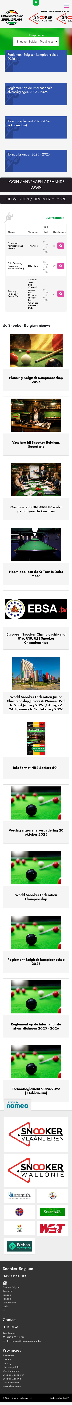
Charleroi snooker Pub (32, 282)
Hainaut (7, 1359)
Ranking (7, 1294)
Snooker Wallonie (12, 1378)
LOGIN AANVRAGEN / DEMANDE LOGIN (36, 184)
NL (4, 1310)
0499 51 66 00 (13, 1337)
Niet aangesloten (11, 1367)
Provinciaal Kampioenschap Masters (15, 246)
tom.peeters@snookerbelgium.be (22, 1341)
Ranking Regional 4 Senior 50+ (13, 294)
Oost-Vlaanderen (11, 1370)
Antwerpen (8, 1355)
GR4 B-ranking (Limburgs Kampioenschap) (16, 266)
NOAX (66, 1398)
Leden (6, 1306)
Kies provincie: (37, 35)
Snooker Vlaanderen (13, 1374)
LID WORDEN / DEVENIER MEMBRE (36, 199)
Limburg (7, 1363)
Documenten (9, 1302)
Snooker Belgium (11, 1287)
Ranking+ (8, 1298)
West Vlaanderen (12, 1386)
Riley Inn (33, 266)
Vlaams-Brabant (11, 1382)
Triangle (33, 245)
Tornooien (8, 1291)
